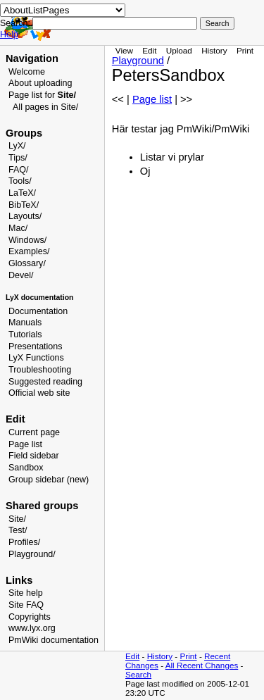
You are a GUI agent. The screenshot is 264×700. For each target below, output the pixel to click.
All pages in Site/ (45, 107)
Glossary (25, 263)
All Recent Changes (202, 665)
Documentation (38, 311)
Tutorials (25, 334)
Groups (24, 133)
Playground (138, 60)
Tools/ (20, 181)
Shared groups (42, 505)
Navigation (32, 58)
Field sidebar (33, 456)
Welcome (26, 72)
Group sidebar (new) (48, 480)
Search (138, 674)
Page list (25, 444)
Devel (19, 275)
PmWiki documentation (53, 640)
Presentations (35, 346)
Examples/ (28, 251)
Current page (34, 432)
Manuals (25, 322)
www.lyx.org (32, 628)
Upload (179, 50)
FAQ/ (18, 170)
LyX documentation (39, 297)
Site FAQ (26, 605)
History (214, 50)
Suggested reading (45, 382)
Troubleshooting (39, 370)
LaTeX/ (22, 193)
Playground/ (32, 554)
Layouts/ (25, 216)
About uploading (40, 83)
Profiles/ (24, 542)
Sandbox (25, 468)
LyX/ (17, 146)
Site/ (17, 519)
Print (245, 50)
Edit (149, 50)
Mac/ (17, 228)
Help (9, 34)
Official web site (39, 393)
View (124, 50)
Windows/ (27, 240)
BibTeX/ (23, 205)
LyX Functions (36, 358)
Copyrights (29, 617)
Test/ (17, 530)
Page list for (42, 95)
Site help (25, 593)
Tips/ (17, 158)
